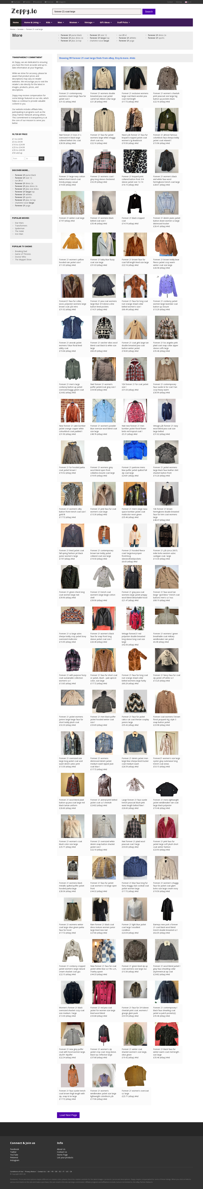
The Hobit (19, 231)
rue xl (122, 35)
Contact (170, 2)
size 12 (98, 35)
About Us (61, 1149)
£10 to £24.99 (18, 144)
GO (41, 158)
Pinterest (49, 2)
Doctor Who (20, 256)
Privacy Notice (30, 1171)
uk (188, 2)
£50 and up (17, 153)
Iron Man (19, 234)
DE (56, 1171)
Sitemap (179, 2)
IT (63, 1171)
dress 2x (157, 35)
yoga (126, 40)
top (99, 38)
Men (61, 22)
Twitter (26, 2)
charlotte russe (99, 40)
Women (74, 22)
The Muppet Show (23, 259)
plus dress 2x (72, 38)
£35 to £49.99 (18, 150)
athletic (127, 38)
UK (48, 1171)
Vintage (89, 22)
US (67, 1171)
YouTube (15, 2)
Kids (49, 22)
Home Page (62, 1154)
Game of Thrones (23, 254)
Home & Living (32, 22)
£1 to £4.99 (17, 139)
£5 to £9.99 (17, 141)
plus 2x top (71, 40)
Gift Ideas (106, 22)
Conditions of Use (16, 1171)
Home (16, 22)
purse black (71, 35)
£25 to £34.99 (18, 147)
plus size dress (27, 189)
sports (156, 38)
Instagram (61, 2)
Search (149, 11)
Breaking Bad (21, 251)
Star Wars (19, 223)
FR (52, 1171)
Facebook (37, 2)
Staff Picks (123, 22)
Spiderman (19, 228)
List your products (65, 1157)
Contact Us (62, 1152)
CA (71, 1171)
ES (60, 1171)
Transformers (21, 225)
